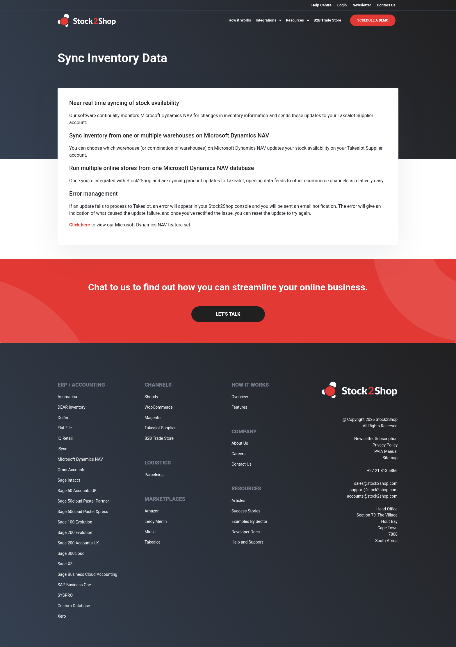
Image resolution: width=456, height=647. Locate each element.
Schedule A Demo (373, 20)
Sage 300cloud (71, 553)
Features (239, 407)
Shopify (151, 396)
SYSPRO (65, 595)
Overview (239, 396)
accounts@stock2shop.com (372, 496)
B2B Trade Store (327, 20)
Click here (79, 225)
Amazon (152, 511)
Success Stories (246, 511)
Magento (153, 417)
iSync (62, 448)
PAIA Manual (386, 451)
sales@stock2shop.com (376, 483)
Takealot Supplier (160, 428)
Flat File (65, 428)
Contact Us (386, 5)
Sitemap (390, 457)
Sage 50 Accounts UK (77, 490)
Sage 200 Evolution (75, 532)
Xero (62, 616)
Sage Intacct (69, 480)
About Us (239, 443)
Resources (297, 20)
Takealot (152, 542)
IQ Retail (65, 438)
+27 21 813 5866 (382, 470)
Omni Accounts (72, 469)
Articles (238, 500)
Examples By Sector (249, 521)
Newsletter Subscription (376, 438)
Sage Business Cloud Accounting (87, 574)
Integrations (268, 20)
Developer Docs (245, 532)
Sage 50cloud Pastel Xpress (83, 511)
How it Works (240, 20)
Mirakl (150, 532)
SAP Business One (74, 584)
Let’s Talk (228, 314)
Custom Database (74, 605)
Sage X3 (65, 564)
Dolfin (63, 417)
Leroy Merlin (156, 521)
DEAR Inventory (72, 407)
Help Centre (321, 5)
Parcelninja (155, 474)
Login (342, 5)
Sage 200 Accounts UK (78, 543)
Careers (238, 453)
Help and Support (247, 542)
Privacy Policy (385, 445)
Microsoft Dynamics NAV (80, 459)
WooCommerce (159, 407)
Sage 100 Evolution (75, 522)
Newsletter (361, 5)
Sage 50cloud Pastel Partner (83, 501)
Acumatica (67, 396)
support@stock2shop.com (374, 489)
